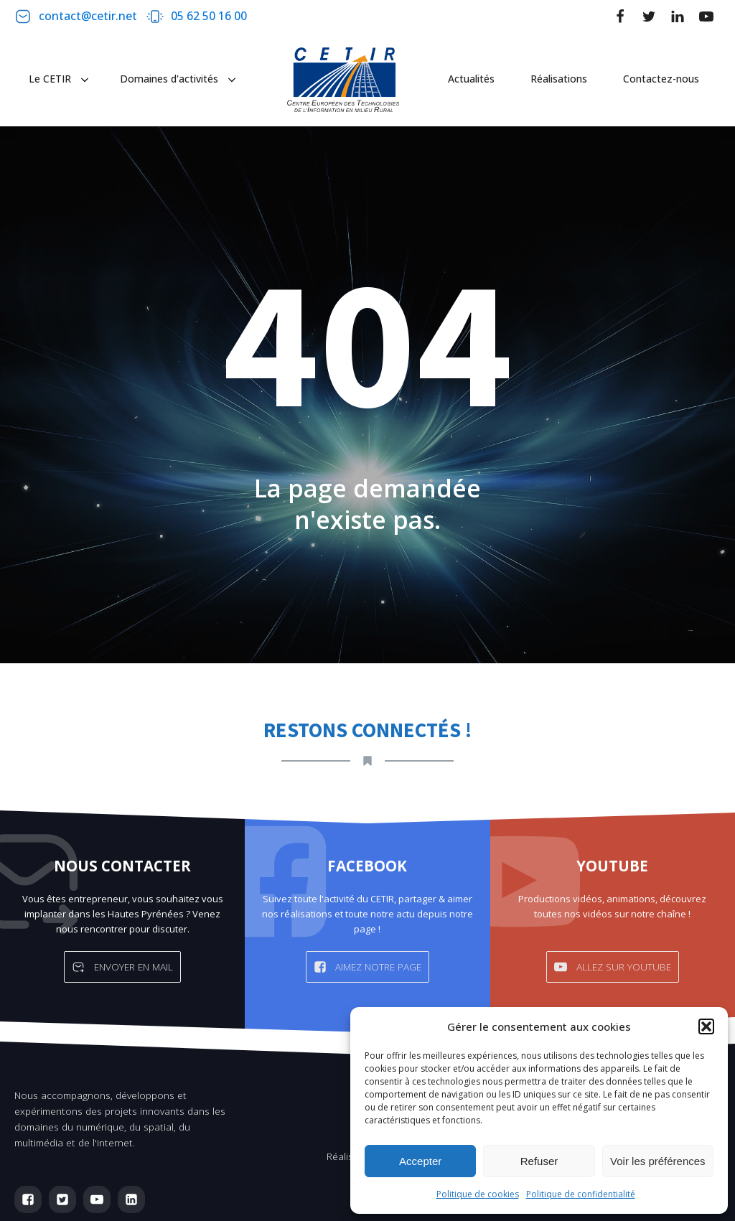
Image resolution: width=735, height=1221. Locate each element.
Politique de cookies (477, 1194)
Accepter (420, 1161)
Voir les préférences (658, 1161)
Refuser (539, 1161)
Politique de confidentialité (580, 1194)
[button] (706, 1026)
